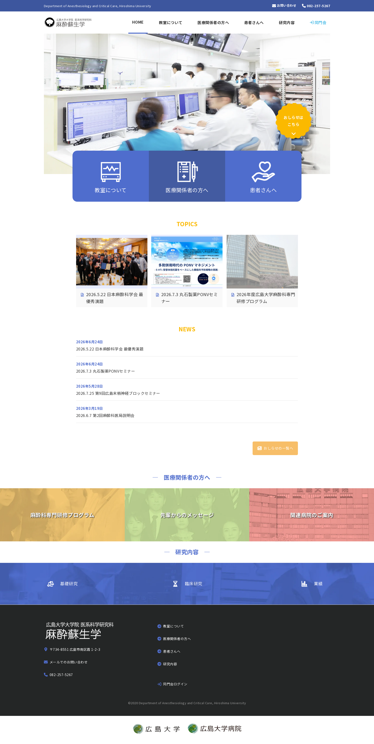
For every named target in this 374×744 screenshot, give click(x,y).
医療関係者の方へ (213, 22)
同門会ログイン (175, 684)
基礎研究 (69, 588)
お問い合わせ (286, 6)
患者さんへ (254, 22)
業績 (318, 588)
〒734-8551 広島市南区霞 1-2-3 (75, 649)
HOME (138, 22)
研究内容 (287, 22)
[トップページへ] (68, 22)
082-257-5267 (61, 674)
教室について (170, 22)
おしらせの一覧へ (278, 448)
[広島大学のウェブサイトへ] (156, 730)
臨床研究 (194, 588)
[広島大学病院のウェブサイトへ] (214, 730)
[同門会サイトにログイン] (318, 22)
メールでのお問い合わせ (69, 662)
